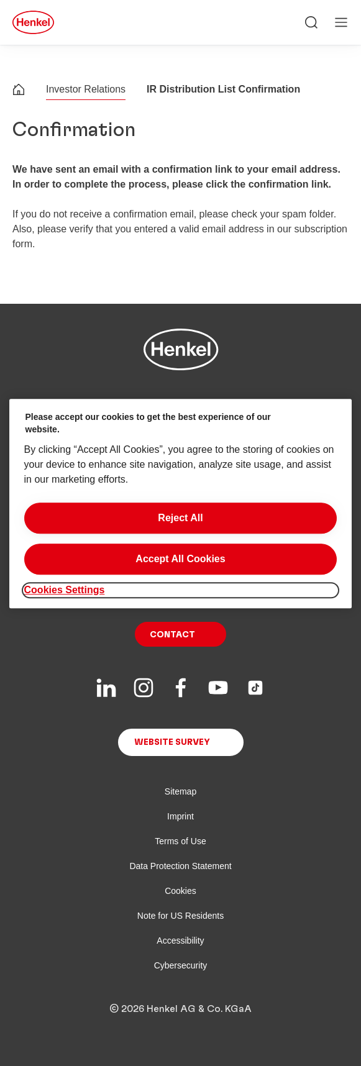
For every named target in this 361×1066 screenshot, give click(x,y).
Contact (172, 635)
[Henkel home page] (18, 91)
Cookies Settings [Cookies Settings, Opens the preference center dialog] (64, 590)
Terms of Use (180, 841)
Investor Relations (86, 89)
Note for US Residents (180, 916)
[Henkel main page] (33, 22)
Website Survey (172, 742)
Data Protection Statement (180, 866)
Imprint (180, 816)
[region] (180, 503)
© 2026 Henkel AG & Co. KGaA (180, 1009)
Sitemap (180, 791)
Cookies (180, 891)
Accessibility (180, 940)
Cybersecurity (181, 965)
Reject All (180, 517)
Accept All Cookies (180, 559)
